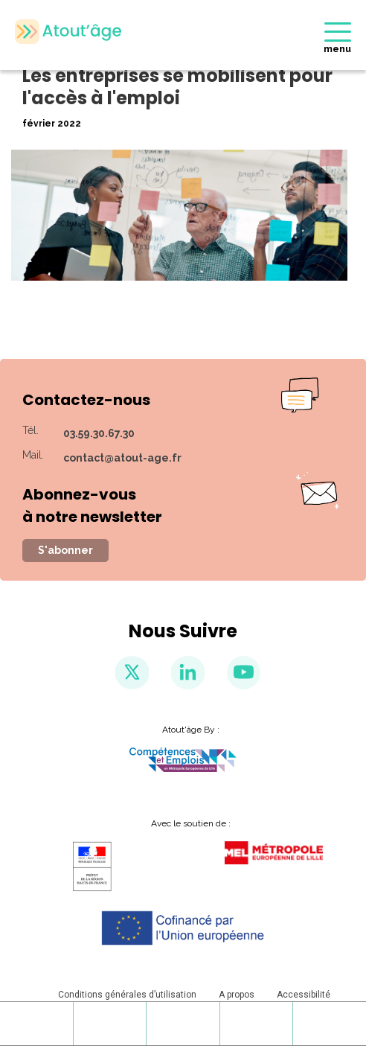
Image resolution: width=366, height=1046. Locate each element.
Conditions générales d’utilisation (127, 994)
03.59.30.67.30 (99, 433)
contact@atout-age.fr (122, 458)
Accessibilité (303, 994)
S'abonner (65, 550)
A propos (236, 994)
